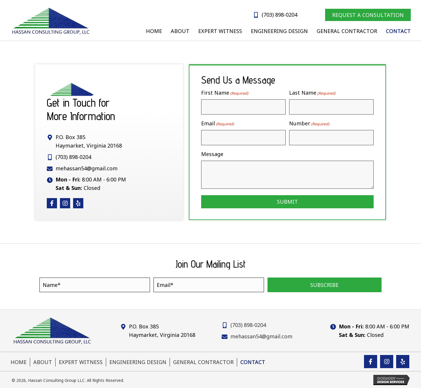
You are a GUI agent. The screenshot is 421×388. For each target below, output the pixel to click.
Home (19, 361)
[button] (52, 203)
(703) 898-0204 (279, 14)
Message (212, 153)
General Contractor (203, 361)
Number (309, 123)
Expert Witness (81, 361)
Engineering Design (137, 361)
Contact (252, 361)
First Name (224, 92)
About (42, 361)
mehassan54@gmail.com (87, 168)
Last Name (312, 92)
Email (217, 123)
